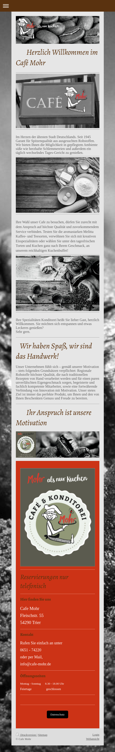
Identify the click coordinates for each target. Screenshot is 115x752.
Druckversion (26, 734)
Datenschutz (57, 714)
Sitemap (42, 734)
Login (95, 734)
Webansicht (92, 738)
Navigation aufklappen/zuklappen (57, 6)
